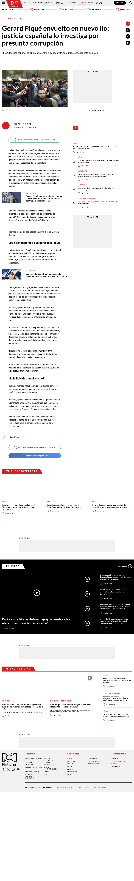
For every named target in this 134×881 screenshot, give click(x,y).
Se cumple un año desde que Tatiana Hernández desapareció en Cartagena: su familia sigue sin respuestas (115, 606)
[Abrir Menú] (3, 3)
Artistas (5, 501)
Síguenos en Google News (35, 455)
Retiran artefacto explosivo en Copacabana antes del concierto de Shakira (117, 680)
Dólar (75, 143)
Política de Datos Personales (65, 787)
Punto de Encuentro (99, 2)
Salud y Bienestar (59, 2)
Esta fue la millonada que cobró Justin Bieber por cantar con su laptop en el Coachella (19, 507)
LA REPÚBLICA (92, 758)
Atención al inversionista (30, 777)
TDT (79, 758)
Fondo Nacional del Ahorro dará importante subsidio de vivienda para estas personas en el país (22, 706)
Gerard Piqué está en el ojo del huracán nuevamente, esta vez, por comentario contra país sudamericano (44, 198)
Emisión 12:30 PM (65, 9)
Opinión (90, 3)
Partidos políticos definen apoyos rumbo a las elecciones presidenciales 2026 (36, 621)
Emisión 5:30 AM (37, 9)
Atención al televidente (29, 763)
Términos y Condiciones (100, 787)
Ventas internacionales (50, 768)
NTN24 (69, 758)
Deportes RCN (48, 2)
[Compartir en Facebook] (128, 30)
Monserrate (82, 171)
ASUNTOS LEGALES (94, 761)
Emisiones (8, 9)
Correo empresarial (32, 771)
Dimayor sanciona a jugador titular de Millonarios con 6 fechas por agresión (96, 189)
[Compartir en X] (128, 36)
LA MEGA (70, 774)
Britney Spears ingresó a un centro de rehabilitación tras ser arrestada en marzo (111, 506)
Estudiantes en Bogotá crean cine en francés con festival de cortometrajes (64, 506)
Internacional (38, 3)
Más (125, 566)
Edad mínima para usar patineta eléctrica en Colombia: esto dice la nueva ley (98, 202)
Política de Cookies (83, 787)
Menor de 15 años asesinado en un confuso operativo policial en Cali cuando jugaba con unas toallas (114, 621)
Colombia (27, 3)
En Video (13, 566)
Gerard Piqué (14, 437)
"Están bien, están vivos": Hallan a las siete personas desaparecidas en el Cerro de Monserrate (95, 175)
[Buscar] (130, 2)
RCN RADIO (71, 764)
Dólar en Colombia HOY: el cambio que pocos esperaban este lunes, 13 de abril (98, 161)
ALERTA (69, 769)
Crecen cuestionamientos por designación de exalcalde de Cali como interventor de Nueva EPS (115, 577)
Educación (51, 501)
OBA (45, 774)
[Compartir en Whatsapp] (128, 43)
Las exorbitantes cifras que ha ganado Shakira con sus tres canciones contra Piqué (46, 275)
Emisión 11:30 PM (123, 9)
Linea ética (48, 771)
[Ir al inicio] (14, 4)
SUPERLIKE (114, 764)
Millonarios (82, 185)
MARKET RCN (115, 766)
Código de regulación (33, 767)
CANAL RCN (119, 3)
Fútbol (106, 711)
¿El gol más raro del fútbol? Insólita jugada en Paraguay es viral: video (116, 715)
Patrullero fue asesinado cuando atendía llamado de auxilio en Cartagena (113, 592)
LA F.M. (69, 766)
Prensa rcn (29, 774)
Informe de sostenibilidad (49, 763)
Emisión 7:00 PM (94, 9)
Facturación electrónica (49, 759)
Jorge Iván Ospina (110, 693)
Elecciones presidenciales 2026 (61, 701)
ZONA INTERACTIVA (118, 761)
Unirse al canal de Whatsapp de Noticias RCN (34, 140)
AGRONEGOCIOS (93, 764)
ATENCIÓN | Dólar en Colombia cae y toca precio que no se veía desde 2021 (96, 148)
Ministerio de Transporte (87, 198)
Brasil (105, 675)
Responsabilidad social (33, 758)
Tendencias (82, 3)
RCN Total (71, 761)
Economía (72, 3)
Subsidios (5, 701)
